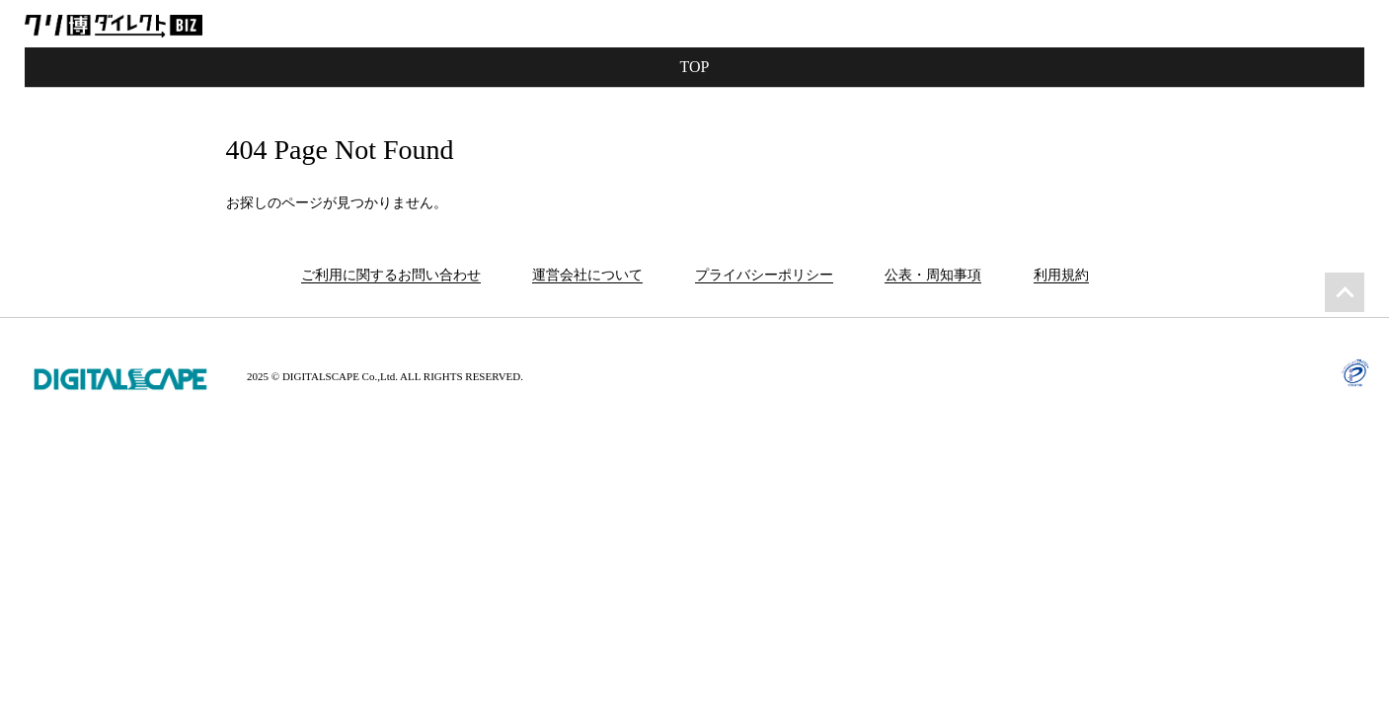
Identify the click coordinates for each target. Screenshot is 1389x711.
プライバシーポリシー (764, 275)
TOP (695, 66)
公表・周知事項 (933, 275)
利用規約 (1061, 275)
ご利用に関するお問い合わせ (391, 275)
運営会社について (587, 275)
